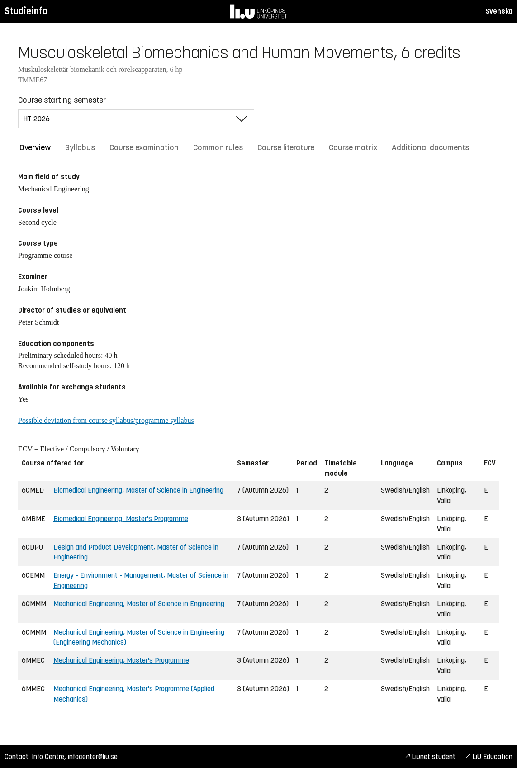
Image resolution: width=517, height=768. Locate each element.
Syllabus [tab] (80, 147)
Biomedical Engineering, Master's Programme (120, 518)
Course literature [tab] (285, 147)
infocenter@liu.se (93, 756)
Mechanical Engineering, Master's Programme (121, 660)
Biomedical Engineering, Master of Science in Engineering (138, 490)
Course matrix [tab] (353, 147)
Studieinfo (26, 11)
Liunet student (429, 756)
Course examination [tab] (144, 147)
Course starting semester (62, 100)
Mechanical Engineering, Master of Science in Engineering (138, 603)
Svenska (498, 11)
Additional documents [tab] (430, 147)
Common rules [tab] (218, 147)
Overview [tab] (35, 147)
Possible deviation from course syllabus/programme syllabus (106, 420)
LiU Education (488, 756)
